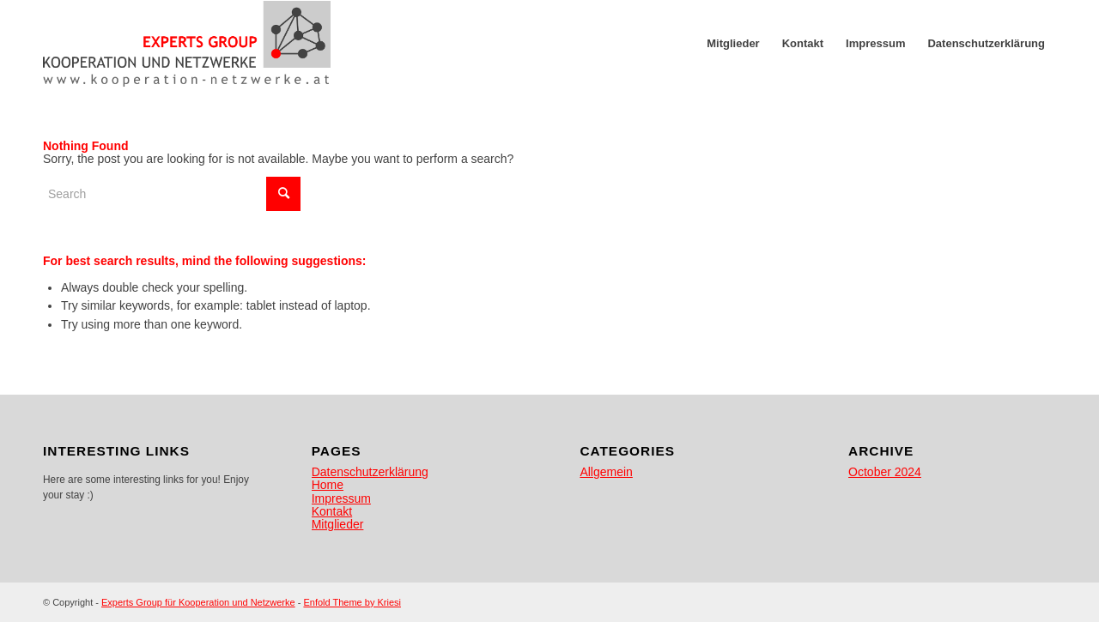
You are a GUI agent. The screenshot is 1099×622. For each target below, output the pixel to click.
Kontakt (332, 511)
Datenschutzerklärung (370, 472)
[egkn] (187, 44)
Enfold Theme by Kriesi (352, 602)
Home (327, 485)
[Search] (172, 194)
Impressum (341, 498)
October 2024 (884, 472)
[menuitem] (732, 44)
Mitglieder (338, 524)
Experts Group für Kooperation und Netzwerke (198, 602)
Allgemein (606, 472)
